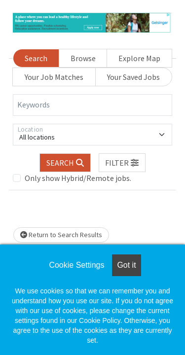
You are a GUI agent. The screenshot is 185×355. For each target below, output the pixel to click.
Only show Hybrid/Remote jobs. (78, 178)
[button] (122, 162)
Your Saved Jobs (133, 77)
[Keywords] (92, 105)
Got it (126, 265)
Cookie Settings (76, 265)
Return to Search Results (61, 234)
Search (36, 58)
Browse (83, 58)
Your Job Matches (54, 77)
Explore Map (139, 58)
